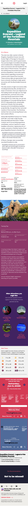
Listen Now (7, 497)
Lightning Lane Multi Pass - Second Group (6, 189)
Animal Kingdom (18, 42)
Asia (2, 179)
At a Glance (6, 13)
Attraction (10, 42)
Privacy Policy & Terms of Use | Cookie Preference (11, 501)
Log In (25, 3)
